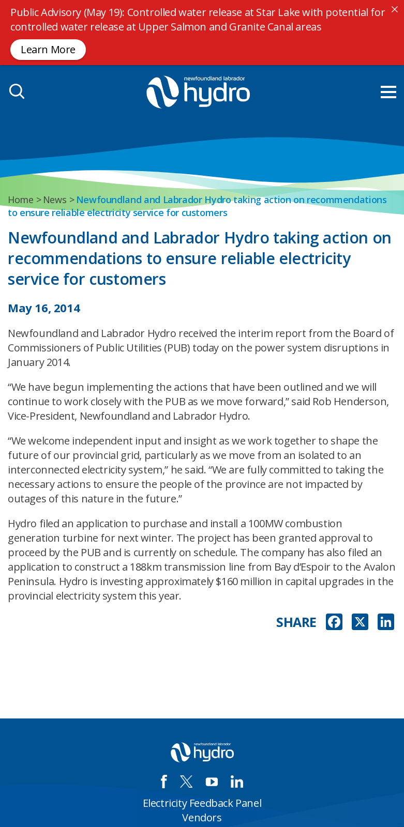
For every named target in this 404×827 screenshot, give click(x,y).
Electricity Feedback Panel (202, 803)
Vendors (201, 817)
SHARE (296, 622)
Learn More (48, 49)
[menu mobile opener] (388, 92)
